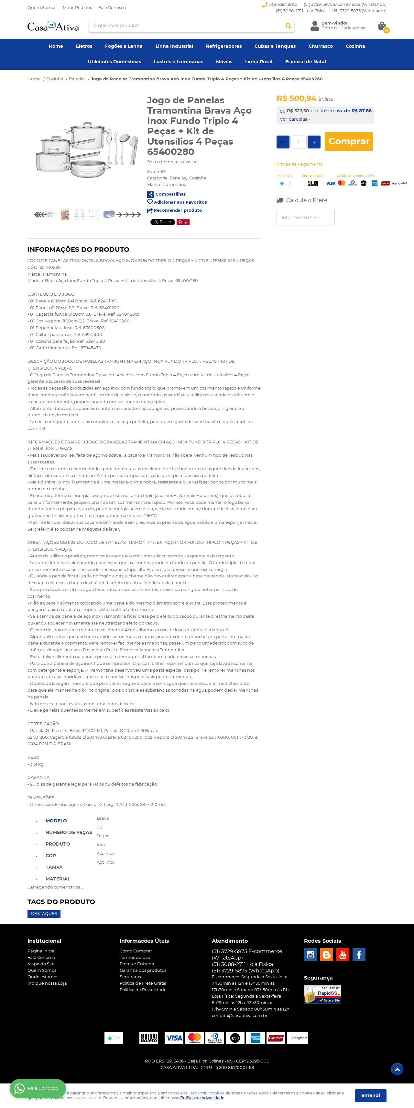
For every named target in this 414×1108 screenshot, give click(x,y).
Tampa (54, 867)
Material (58, 879)
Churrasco (321, 46)
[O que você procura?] (288, 26)
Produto (58, 844)
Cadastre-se (353, 28)
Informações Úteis (144, 941)
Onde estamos (42, 977)
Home (56, 46)
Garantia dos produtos (143, 971)
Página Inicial (41, 951)
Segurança (131, 977)
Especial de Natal (305, 62)
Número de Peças (69, 832)
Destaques (44, 914)
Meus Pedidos (77, 8)
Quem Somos (41, 8)
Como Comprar (136, 951)
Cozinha (355, 46)
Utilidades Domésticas (114, 62)
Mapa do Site (41, 964)
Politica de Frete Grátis (143, 983)
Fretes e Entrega (137, 964)
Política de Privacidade (143, 990)
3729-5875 (359, 11)
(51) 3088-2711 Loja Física (301, 11)
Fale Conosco (112, 8)
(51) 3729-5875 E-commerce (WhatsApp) (345, 5)
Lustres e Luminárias (178, 62)
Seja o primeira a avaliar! (172, 162)
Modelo (56, 821)
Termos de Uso (135, 958)
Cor (51, 856)
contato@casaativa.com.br (239, 1016)
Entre (327, 28)
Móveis (224, 62)
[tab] (68, 820)
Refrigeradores (224, 46)
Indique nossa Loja (47, 983)
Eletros (84, 46)
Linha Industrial (174, 46)
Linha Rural (258, 62)
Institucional (44, 941)
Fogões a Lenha (124, 46)
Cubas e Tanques (275, 46)
